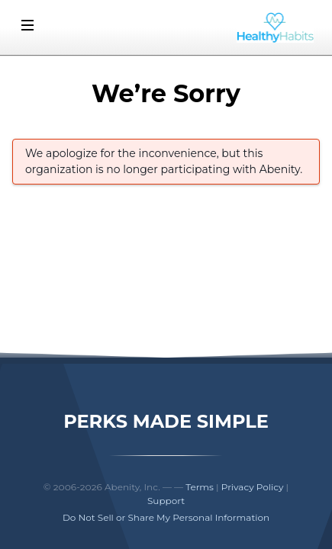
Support (166, 500)
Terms (199, 487)
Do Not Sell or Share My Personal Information (166, 517)
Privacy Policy (252, 487)
